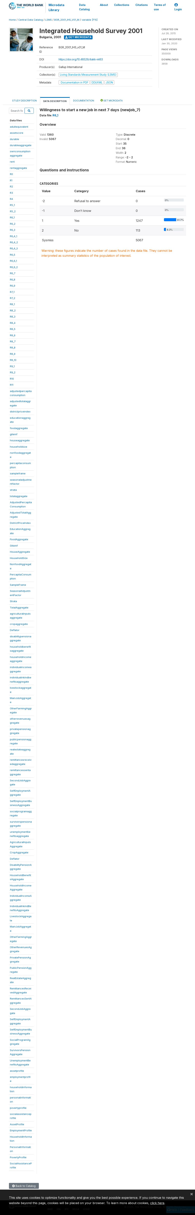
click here (157, 1203)
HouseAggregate (20, 551)
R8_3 (12, 316)
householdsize (18, 446)
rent (12, 161)
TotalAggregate (19, 607)
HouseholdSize (19, 558)
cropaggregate (19, 623)
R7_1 (12, 291)
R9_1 (12, 366)
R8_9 (12, 353)
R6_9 (12, 285)
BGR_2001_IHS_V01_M (66, 19)
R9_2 (12, 372)
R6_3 (12, 229)
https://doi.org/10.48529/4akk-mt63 (81, 59)
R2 (11, 186)
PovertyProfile (18, 1157)
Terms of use (160, 7)
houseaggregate (20, 440)
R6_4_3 (14, 248)
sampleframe (18, 473)
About (104, 4)
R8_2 (13, 310)
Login (178, 7)
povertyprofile (18, 1107)
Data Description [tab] (55, 101)
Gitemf (14, 545)
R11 (11, 384)
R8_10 (13, 359)
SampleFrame (18, 584)
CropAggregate (19, 852)
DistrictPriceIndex (20, 522)
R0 (11, 174)
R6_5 (12, 254)
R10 (12, 378)
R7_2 (12, 298)
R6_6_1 (13, 260)
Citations (141, 4)
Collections (121, 4)
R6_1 (12, 217)
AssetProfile (17, 1124)
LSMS (48, 19)
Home (12, 19)
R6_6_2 (14, 267)
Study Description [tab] (24, 100)
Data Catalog (84, 7)
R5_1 (12, 205)
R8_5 (12, 328)
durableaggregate (20, 145)
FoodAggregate (19, 539)
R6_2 (12, 223)
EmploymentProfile (21, 1130)
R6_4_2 (14, 242)
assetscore (16, 132)
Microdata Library (56, 7)
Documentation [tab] (83, 100)
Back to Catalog (24, 1185)
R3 (11, 192)
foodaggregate (19, 428)
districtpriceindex (20, 411)
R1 (11, 180)
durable (14, 139)
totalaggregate (18, 496)
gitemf (13, 434)
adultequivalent (19, 126)
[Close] (191, 1194)
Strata (13, 601)
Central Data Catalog (30, 19)
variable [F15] (90, 19)
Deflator (14, 630)
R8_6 (12, 335)
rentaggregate (18, 167)
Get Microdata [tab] (112, 100)
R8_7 (13, 341)
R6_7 (12, 273)
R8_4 (12, 322)
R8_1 (12, 304)
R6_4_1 (13, 236)
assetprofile (17, 1070)
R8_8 (12, 347)
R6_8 (12, 279)
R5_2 (13, 211)
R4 (11, 198)
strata (13, 489)
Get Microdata (78, 37)
